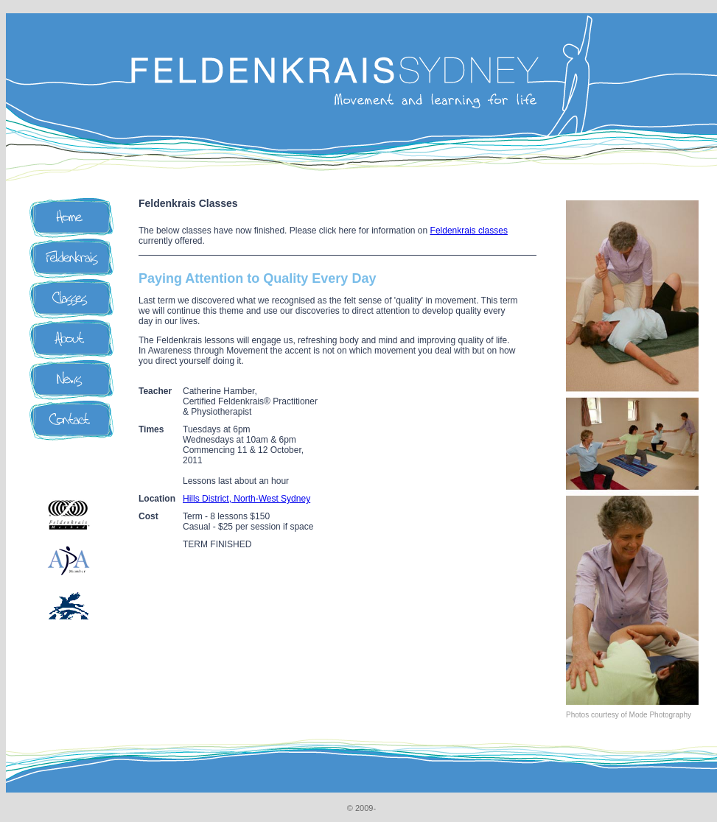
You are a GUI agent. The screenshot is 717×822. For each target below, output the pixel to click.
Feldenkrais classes (469, 230)
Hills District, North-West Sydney (246, 498)
